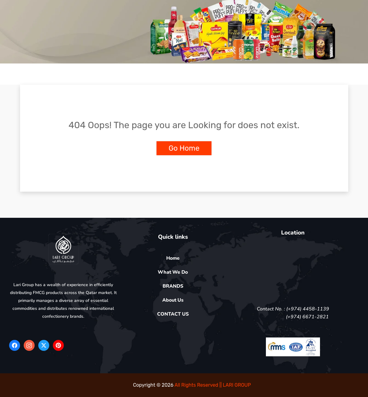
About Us (173, 300)
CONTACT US (173, 314)
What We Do (173, 272)
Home (173, 258)
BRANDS (173, 286)
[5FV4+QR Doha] (293, 269)
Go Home (184, 148)
